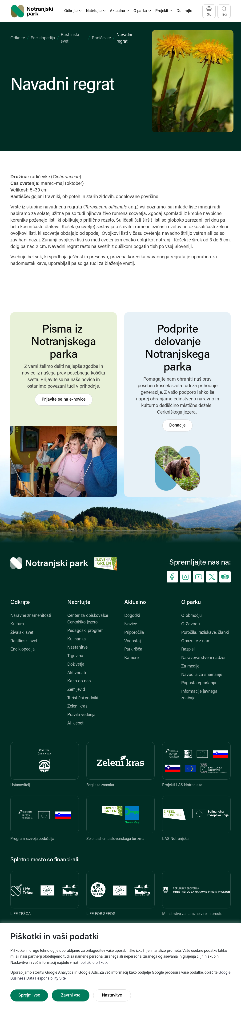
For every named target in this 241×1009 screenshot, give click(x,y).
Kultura (17, 624)
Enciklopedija (43, 38)
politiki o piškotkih (95, 963)
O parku (191, 602)
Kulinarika (76, 639)
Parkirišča (133, 649)
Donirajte (184, 11)
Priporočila (134, 633)
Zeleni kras (77, 706)
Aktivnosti (76, 673)
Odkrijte (17, 38)
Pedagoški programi (85, 631)
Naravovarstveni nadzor (203, 658)
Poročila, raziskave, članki (205, 633)
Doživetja (75, 664)
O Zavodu (190, 624)
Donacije (177, 425)
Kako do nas (79, 681)
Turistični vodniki (82, 698)
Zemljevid (76, 690)
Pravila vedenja (81, 715)
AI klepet (75, 723)
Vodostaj (132, 641)
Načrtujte (78, 602)
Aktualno (135, 602)
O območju (191, 616)
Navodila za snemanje (201, 675)
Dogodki (132, 616)
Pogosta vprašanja (198, 683)
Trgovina (75, 656)
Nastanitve (77, 647)
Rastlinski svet (23, 641)
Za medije (190, 666)
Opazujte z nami (196, 641)
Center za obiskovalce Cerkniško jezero (87, 619)
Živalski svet (21, 633)
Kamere (131, 658)
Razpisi (188, 649)
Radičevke (101, 38)
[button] (73, 11)
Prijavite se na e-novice (64, 399)
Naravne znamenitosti (30, 616)
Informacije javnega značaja (199, 694)
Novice (130, 624)
